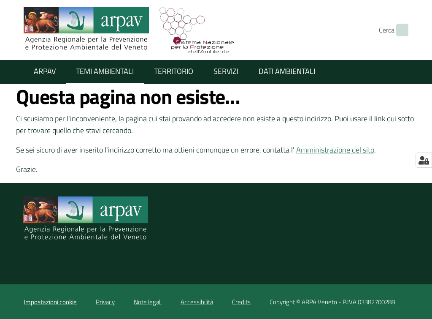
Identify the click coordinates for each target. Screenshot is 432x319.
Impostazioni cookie (50, 302)
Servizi (225, 71)
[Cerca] (398, 30)
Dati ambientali (287, 71)
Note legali (148, 302)
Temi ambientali (105, 71)
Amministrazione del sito (335, 149)
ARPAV (45, 71)
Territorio (173, 71)
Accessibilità (197, 302)
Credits (241, 302)
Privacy (105, 302)
